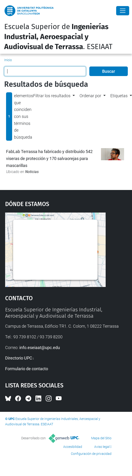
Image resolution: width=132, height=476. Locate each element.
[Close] (122, 10)
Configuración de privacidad (91, 454)
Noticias (32, 172)
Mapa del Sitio (101, 438)
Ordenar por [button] (90, 95)
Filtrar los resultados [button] (51, 95)
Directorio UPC (18, 358)
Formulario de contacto (26, 368)
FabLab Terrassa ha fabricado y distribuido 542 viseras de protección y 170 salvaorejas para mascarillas (49, 158)
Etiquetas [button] (119, 95)
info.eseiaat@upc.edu (39, 347)
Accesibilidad (72, 447)
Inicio (8, 60)
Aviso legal (102, 447)
